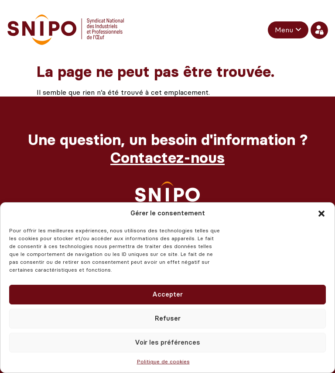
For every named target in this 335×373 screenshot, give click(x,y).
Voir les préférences (167, 342)
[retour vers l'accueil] (66, 30)
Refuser (168, 318)
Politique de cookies (163, 362)
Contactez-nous (167, 158)
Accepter (167, 294)
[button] (321, 213)
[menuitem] (288, 29)
